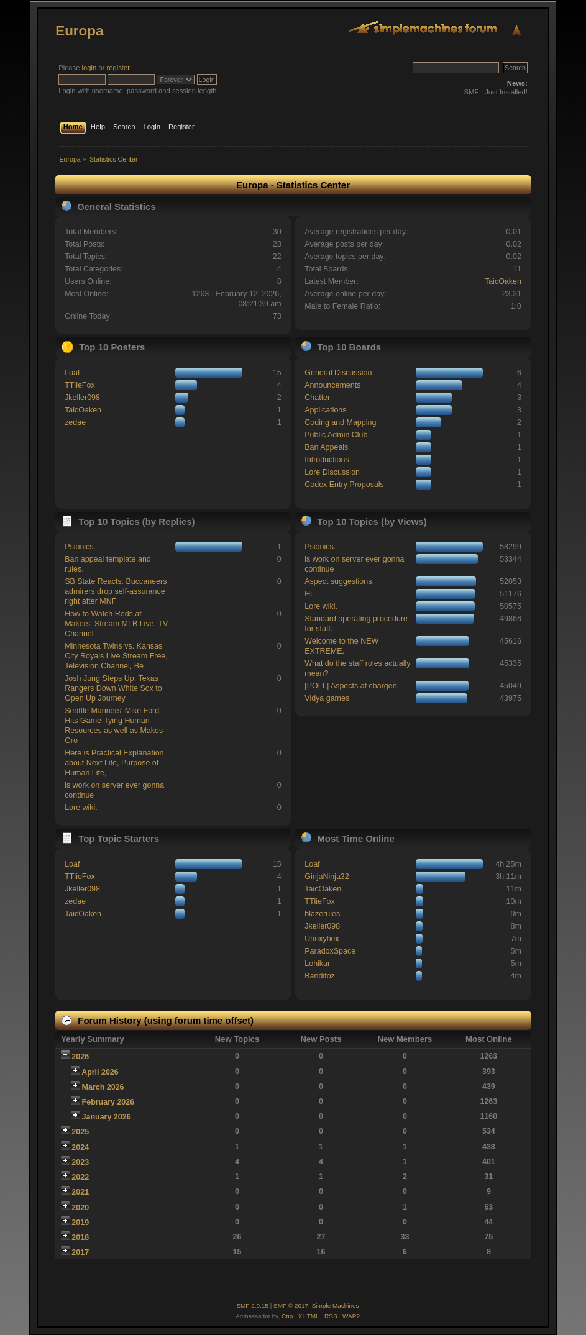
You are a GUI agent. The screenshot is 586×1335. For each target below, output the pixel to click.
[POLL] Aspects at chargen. (351, 685)
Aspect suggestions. (339, 581)
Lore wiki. (81, 807)
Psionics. (80, 546)
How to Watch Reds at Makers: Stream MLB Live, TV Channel (116, 623)
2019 (80, 1222)
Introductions (326, 459)
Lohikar (317, 963)
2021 (80, 1192)
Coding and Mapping (340, 422)
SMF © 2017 (290, 1305)
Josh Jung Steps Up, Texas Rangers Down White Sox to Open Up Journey (113, 688)
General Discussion (338, 372)
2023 (80, 1162)
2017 (80, 1252)
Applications (325, 410)
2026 (80, 1056)
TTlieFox (80, 385)
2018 (80, 1237)
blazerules (322, 913)
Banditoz (319, 976)
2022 (80, 1177)
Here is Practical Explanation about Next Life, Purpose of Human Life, (114, 763)
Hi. (309, 594)
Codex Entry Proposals (344, 484)
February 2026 (108, 1102)
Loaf (72, 372)
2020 (80, 1207)
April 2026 (100, 1072)
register (118, 67)
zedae (75, 422)
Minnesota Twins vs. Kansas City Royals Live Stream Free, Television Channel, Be (116, 656)
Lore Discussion (332, 472)
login (89, 67)
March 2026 (103, 1087)
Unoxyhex (321, 938)
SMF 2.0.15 (252, 1305)
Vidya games (326, 698)
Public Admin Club (335, 435)
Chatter (317, 397)
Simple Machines (335, 1305)
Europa (79, 31)
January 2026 (106, 1117)
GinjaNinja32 (326, 876)
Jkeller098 (82, 397)
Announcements (332, 385)
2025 (80, 1132)
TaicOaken (503, 281)
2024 (80, 1147)
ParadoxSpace (329, 951)
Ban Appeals (326, 447)
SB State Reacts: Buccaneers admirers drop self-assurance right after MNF (116, 591)
